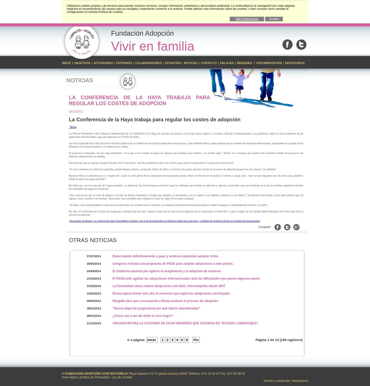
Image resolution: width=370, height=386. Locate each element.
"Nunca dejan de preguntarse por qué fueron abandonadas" (156, 308)
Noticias (191, 63)
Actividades (103, 63)
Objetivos (82, 63)
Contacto (209, 63)
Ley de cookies (122, 377)
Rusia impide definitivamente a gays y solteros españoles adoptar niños (165, 256)
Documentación (269, 63)
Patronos (124, 63)
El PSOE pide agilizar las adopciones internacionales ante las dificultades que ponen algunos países (186, 278)
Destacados (295, 63)
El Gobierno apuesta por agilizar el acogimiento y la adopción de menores (167, 271)
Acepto (274, 19)
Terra (72, 126)
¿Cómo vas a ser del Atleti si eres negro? (143, 316)
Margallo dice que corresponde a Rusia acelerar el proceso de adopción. (166, 301)
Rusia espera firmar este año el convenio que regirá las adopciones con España (171, 293)
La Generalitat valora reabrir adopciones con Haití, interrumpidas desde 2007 (169, 286)
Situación (173, 63)
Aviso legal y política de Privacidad (85, 377)
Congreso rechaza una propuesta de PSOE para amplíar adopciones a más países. (173, 263)
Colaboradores (148, 63)
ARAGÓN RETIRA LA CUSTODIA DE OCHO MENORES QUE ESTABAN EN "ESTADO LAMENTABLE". (186, 323)
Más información (247, 19)
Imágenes (245, 63)
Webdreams (300, 381)
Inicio (67, 63)
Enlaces (227, 63)
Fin (196, 340)
